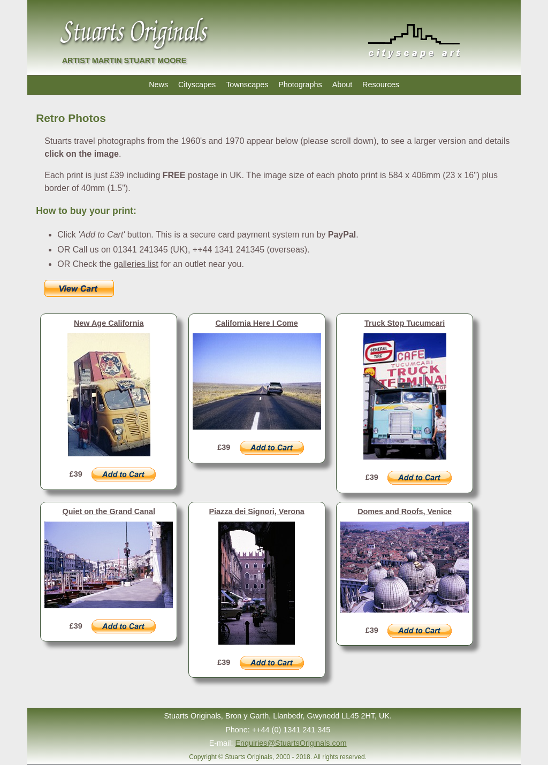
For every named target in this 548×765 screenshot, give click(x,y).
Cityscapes (197, 84)
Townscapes (247, 84)
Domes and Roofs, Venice (404, 511)
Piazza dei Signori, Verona (256, 511)
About (342, 84)
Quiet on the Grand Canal (108, 511)
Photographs (300, 84)
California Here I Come (256, 323)
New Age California (109, 323)
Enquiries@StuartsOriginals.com (291, 743)
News (158, 84)
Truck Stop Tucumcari (404, 323)
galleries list (135, 264)
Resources (380, 84)
